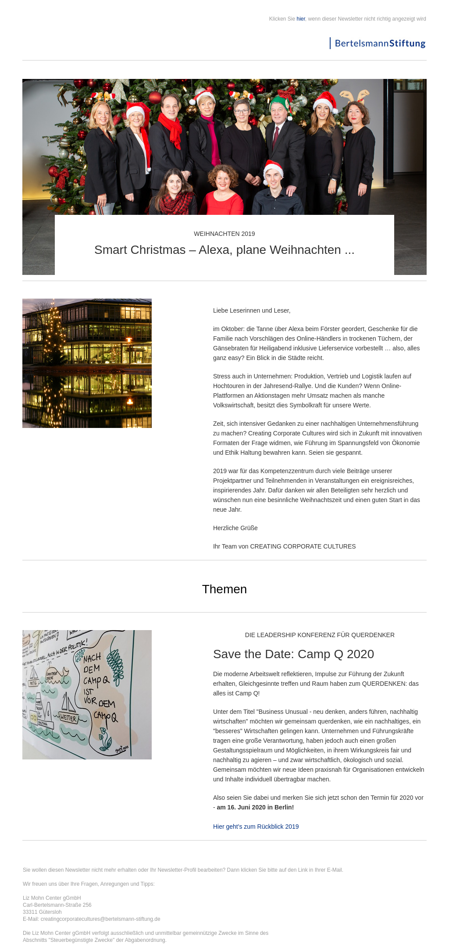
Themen (224, 589)
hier (301, 19)
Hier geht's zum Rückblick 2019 (256, 826)
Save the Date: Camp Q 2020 (293, 654)
